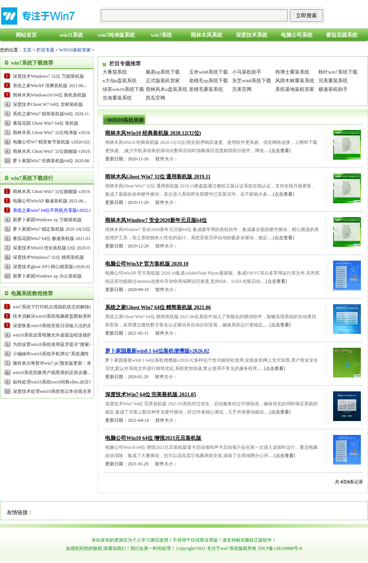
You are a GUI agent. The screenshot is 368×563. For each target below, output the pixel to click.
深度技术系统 (251, 35)
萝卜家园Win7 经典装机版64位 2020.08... (52, 160)
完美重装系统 (333, 80)
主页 (27, 50)
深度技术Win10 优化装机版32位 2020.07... (54, 248)
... (55, 210)
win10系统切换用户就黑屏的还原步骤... (51, 372)
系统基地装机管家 (294, 89)
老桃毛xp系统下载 (208, 80)
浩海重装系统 (117, 98)
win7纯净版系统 (116, 35)
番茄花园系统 (341, 35)
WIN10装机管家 (75, 50)
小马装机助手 (246, 72)
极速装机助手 (333, 89)
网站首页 (26, 35)
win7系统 (161, 35)
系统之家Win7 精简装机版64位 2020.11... (52, 113)
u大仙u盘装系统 (120, 80)
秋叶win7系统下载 (337, 72)
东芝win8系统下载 (251, 80)
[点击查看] (280, 150)
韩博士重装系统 (292, 72)
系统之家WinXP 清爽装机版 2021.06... (50, 85)
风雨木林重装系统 (294, 80)
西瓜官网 (155, 98)
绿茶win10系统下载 (123, 89)
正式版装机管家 (163, 80)
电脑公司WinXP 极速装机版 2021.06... (50, 201)
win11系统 (71, 35)
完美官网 (242, 89)
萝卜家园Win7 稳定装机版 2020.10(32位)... (54, 229)
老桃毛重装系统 (206, 89)
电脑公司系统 (296, 35)
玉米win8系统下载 (208, 72)
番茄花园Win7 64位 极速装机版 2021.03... (53, 238)
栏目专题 (45, 50)
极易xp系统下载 (163, 72)
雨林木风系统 (206, 35)
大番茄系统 (115, 72)
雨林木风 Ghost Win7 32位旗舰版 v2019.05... (56, 151)
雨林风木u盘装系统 (166, 89)
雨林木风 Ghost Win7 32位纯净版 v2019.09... (56, 132)
